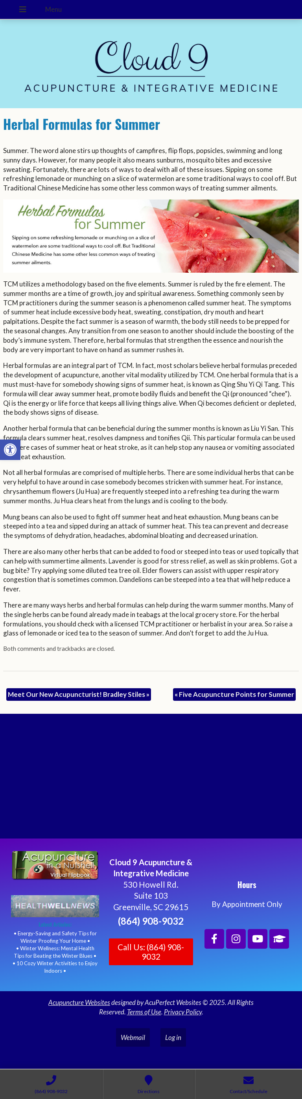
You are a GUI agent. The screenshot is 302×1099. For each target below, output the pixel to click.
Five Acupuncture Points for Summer (234, 694)
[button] (10, 450)
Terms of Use (144, 1012)
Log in (173, 1037)
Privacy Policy (183, 1012)
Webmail (133, 1037)
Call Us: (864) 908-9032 (151, 951)
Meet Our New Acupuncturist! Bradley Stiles (78, 694)
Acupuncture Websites (79, 1002)
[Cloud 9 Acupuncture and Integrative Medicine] (151, 779)
